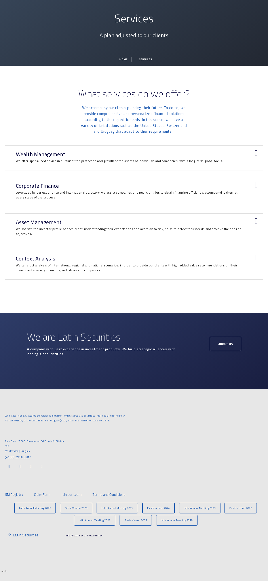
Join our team (71, 494)
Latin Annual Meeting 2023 (200, 508)
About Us (225, 343)
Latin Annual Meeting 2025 (35, 508)
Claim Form (42, 494)
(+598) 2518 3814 (18, 457)
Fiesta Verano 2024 (158, 508)
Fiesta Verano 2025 (76, 508)
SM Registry (14, 494)
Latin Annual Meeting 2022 (94, 520)
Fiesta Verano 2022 (135, 520)
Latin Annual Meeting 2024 (117, 508)
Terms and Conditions (108, 494)
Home (123, 59)
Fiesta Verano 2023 (240, 508)
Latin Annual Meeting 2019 (177, 520)
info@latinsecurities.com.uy (84, 535)
